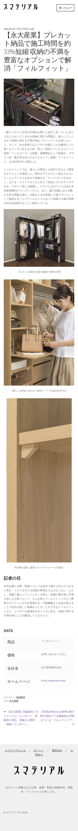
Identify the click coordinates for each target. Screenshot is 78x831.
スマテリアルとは (15, 750)
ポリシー (38, 750)
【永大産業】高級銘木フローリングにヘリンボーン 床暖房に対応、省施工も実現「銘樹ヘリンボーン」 (21, 718)
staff (31, 28)
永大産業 (13, 700)
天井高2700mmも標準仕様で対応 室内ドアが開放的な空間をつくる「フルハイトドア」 (57, 718)
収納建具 (20, 697)
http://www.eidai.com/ (53, 680)
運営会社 (57, 750)
